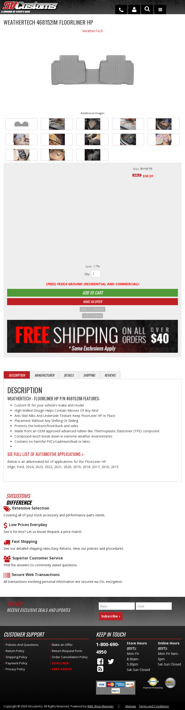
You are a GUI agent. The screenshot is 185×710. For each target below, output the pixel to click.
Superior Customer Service (37, 561)
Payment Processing (153, 687)
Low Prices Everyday (28, 527)
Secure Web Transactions (36, 578)
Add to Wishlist (92, 313)
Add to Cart (92, 294)
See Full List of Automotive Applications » (45, 457)
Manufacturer (44, 377)
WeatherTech (92, 31)
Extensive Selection (30, 511)
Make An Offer (92, 305)
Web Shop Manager (100, 706)
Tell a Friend (92, 318)
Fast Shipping (24, 544)
